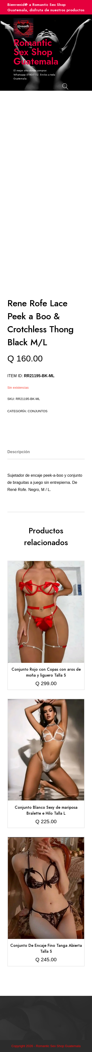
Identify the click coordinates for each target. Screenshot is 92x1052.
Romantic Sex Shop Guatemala (35, 52)
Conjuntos (38, 411)
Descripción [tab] (18, 452)
